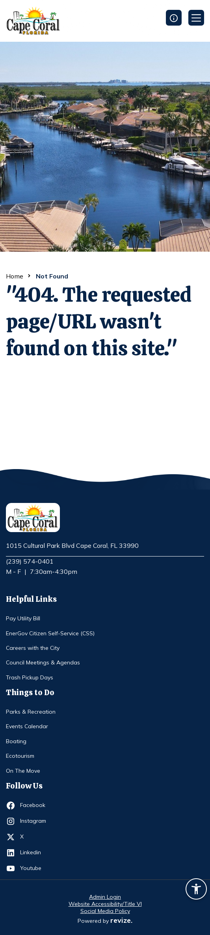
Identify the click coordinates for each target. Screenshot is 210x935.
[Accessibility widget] (196, 890)
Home (14, 276)
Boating (16, 741)
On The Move (23, 770)
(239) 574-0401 (30, 561)
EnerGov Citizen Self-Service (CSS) (50, 633)
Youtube (34, 868)
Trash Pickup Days (29, 677)
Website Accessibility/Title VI (105, 903)
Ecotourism (20, 755)
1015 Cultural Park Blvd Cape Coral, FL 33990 (72, 546)
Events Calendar (27, 726)
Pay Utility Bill (23, 618)
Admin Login (105, 896)
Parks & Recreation (31, 711)
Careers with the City (32, 647)
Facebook (34, 805)
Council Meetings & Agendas (43, 662)
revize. (121, 920)
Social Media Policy (105, 911)
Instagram (34, 821)
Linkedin (34, 852)
